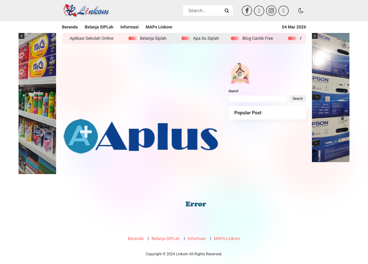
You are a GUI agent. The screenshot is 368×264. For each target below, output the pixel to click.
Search (233, 91)
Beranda (70, 26)
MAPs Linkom (159, 26)
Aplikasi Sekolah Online (94, 38)
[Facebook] (247, 10)
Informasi (129, 26)
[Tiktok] (283, 11)
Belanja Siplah (155, 38)
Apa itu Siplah (209, 38)
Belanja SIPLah (99, 26)
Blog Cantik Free (260, 38)
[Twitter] (259, 11)
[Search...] (226, 10)
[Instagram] (271, 10)
